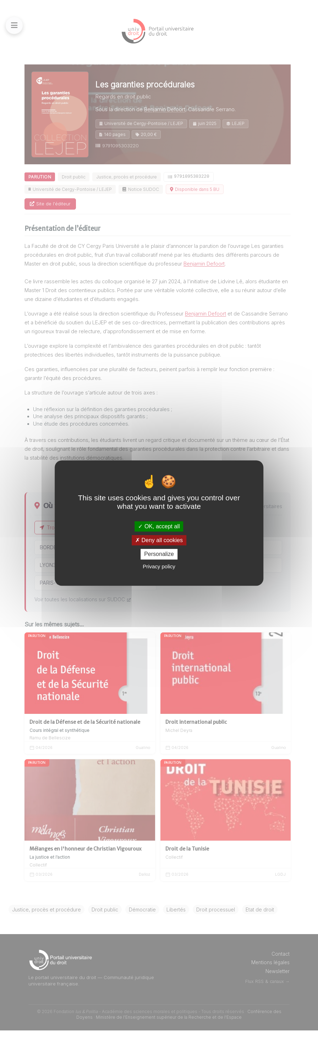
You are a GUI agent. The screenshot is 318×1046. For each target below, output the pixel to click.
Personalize (159, 554)
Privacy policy (159, 566)
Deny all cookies (159, 540)
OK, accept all (159, 526)
